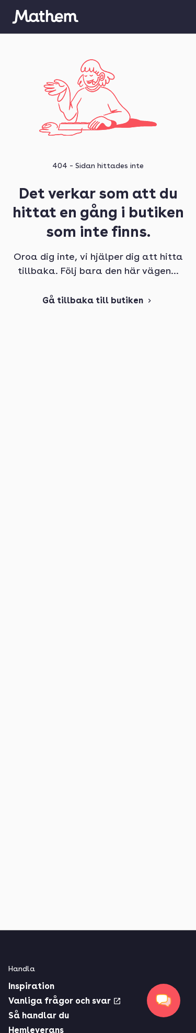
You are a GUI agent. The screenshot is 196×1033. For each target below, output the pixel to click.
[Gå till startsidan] (45, 16)
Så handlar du (38, 1015)
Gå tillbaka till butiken (98, 300)
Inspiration (31, 986)
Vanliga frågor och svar (64, 1001)
